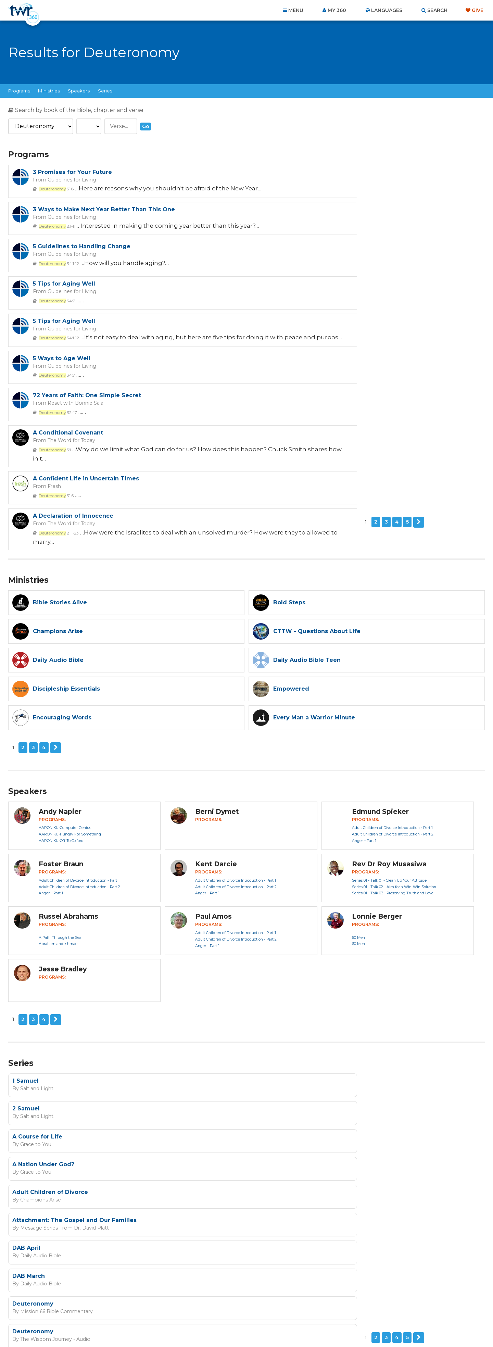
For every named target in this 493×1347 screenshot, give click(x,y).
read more (322, 1158)
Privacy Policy (361, 1192)
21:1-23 (298, 358)
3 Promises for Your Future (72, 172)
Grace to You (33, 969)
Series (105, 90)
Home (122, 1310)
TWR (250, 1327)
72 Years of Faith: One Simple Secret (87, 297)
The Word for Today (308, 304)
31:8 (54, 188)
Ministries (49, 90)
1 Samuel (25, 935)
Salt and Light (34, 942)
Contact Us (188, 1310)
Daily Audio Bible (38, 1024)
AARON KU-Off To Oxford (61, 695)
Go (145, 126)
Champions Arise (38, 997)
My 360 (337, 10)
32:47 (56, 313)
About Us (151, 1310)
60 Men (358, 792)
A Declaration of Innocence (313, 342)
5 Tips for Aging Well (304, 216)
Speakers (79, 90)
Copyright (324, 1310)
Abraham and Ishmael (58, 798)
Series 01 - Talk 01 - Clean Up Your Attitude (389, 735)
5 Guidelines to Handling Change (81, 216)
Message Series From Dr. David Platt (301, 997)
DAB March (269, 1017)
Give (477, 10)
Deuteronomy (32, 1044)
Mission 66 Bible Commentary (53, 1052)
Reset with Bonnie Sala (72, 304)
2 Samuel (266, 935)
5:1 (294, 313)
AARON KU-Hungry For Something (70, 689)
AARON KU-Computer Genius (65, 682)
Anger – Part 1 (364, 695)
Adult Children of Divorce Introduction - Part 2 (392, 689)
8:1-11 (296, 188)
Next (65, 392)
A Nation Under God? (284, 962)
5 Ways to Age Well (302, 253)
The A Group (296, 1327)
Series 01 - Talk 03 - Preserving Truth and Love (392, 748)
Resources (363, 1310)
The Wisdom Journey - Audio (292, 1052)
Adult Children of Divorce (50, 989)
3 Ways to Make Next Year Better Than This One (344, 172)
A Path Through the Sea (60, 792)
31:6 (54, 358)
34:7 (296, 232)
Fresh (52, 349)
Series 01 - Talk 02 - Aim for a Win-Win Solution (394, 741)
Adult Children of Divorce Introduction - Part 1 (392, 682)
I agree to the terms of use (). (283, 1158)
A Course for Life (37, 962)
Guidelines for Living (68, 179)
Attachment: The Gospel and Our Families (315, 989)
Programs (19, 90)
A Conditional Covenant (308, 297)
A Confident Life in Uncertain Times (86, 342)
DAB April (26, 1017)
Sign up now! (249, 1174)
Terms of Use (395, 1192)
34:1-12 (57, 232)
